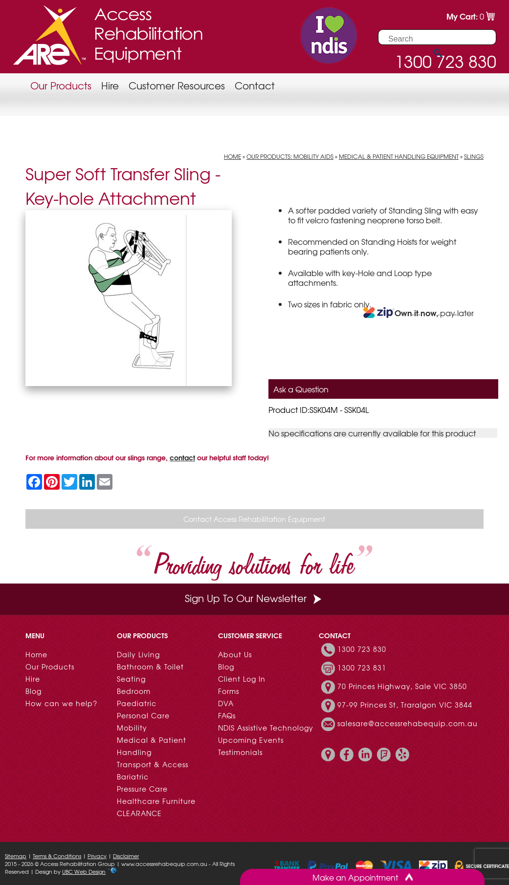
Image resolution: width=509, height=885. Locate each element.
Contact (255, 85)
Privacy (97, 856)
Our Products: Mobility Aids (289, 156)
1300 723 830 (361, 649)
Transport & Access (152, 764)
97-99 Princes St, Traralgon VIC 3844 (404, 705)
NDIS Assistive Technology (265, 728)
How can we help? (61, 703)
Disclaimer (126, 856)
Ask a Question (301, 389)
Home (232, 156)
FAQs (227, 715)
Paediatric (136, 703)
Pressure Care (142, 789)
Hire (110, 85)
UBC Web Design (84, 871)
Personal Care (143, 715)
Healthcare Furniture (156, 801)
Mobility (132, 728)
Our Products (60, 85)
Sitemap (15, 856)
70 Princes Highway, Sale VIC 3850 (402, 686)
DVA (226, 703)
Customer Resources (177, 85)
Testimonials (240, 752)
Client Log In (242, 679)
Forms (228, 691)
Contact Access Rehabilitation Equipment (254, 519)
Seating (131, 679)
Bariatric (133, 776)
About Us (235, 654)
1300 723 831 (361, 667)
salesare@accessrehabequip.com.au (407, 723)
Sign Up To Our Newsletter (254, 598)
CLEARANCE (139, 813)
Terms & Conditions (57, 856)
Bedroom (134, 691)
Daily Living (138, 654)
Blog (33, 691)
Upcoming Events (251, 740)
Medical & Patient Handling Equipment (399, 156)
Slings (474, 156)
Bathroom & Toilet (150, 666)
